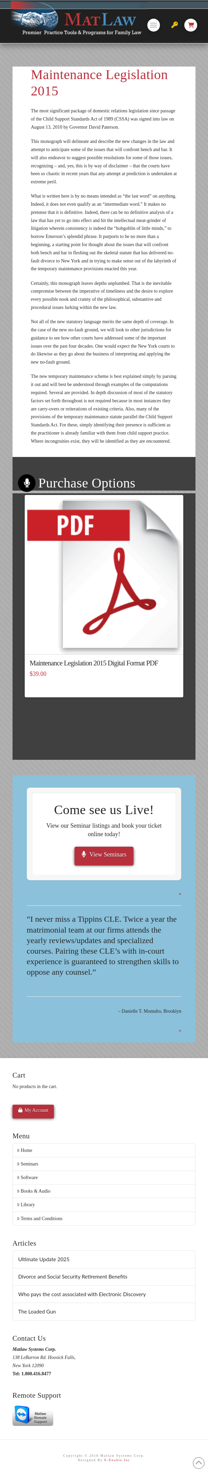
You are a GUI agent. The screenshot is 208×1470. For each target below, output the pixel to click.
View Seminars (104, 854)
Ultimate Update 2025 (43, 1259)
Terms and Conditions (40, 1218)
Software (27, 1177)
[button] (153, 25)
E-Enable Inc (117, 1460)
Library (26, 1204)
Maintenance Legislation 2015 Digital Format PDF (94, 663)
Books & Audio (33, 1191)
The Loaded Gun (37, 1311)
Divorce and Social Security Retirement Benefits (72, 1276)
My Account (33, 1110)
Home (24, 1150)
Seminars (27, 1163)
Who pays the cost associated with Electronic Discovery (82, 1294)
